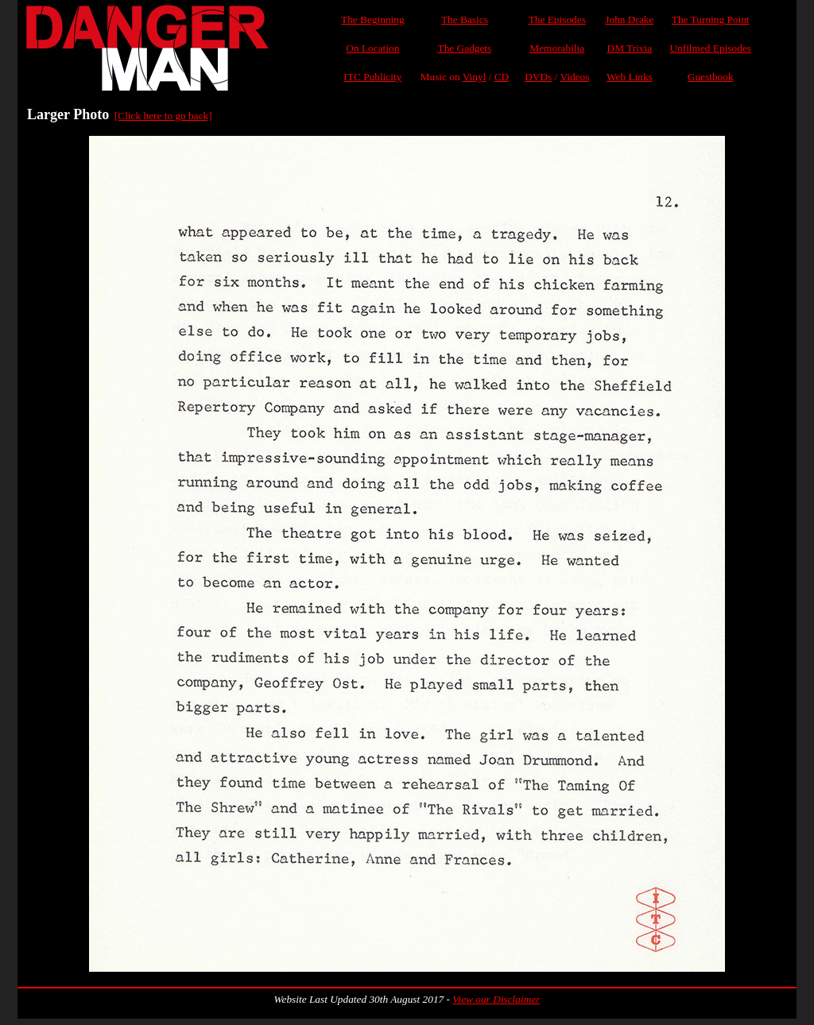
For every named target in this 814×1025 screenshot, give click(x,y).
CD (502, 77)
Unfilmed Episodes (710, 48)
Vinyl (474, 77)
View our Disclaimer (496, 999)
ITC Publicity (372, 77)
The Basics (464, 19)
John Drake (629, 19)
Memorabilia (556, 48)
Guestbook (711, 77)
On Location (372, 48)
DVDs (538, 77)
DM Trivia (630, 48)
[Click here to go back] (163, 116)
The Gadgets (465, 48)
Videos (574, 77)
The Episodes (557, 19)
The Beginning (373, 19)
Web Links (630, 77)
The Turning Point (711, 19)
